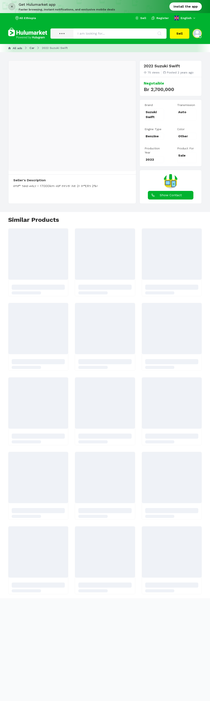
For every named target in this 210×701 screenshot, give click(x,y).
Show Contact (166, 195)
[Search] (159, 33)
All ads (15, 48)
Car (32, 48)
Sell (179, 33)
